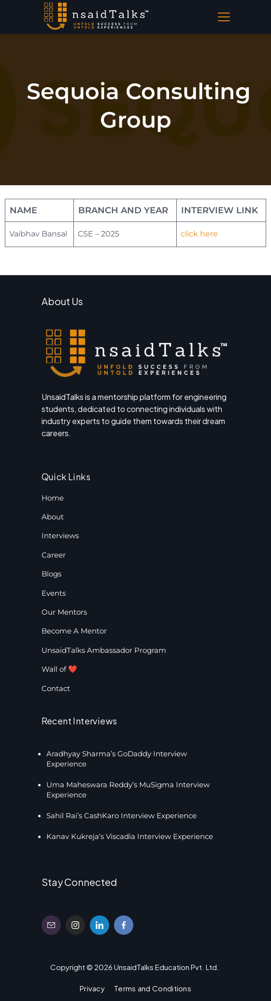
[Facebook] (123, 925)
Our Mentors (64, 612)
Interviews (60, 535)
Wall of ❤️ (59, 669)
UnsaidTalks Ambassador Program (104, 650)
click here (199, 233)
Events (54, 593)
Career (54, 554)
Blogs (51, 573)
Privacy (92, 988)
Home (53, 497)
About (53, 516)
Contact (56, 688)
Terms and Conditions (152, 988)
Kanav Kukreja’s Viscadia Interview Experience (129, 836)
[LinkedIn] (99, 925)
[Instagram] (75, 925)
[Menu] (224, 17)
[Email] (51, 925)
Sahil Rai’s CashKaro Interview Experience (121, 815)
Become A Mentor (74, 630)
